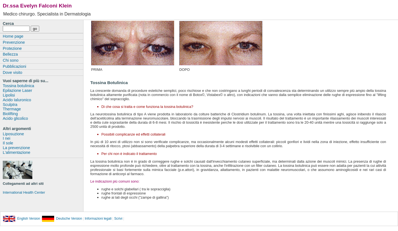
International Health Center (24, 192)
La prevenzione (16, 148)
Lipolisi (9, 95)
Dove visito (12, 72)
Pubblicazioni (14, 66)
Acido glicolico (15, 118)
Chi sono (11, 60)
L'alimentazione (16, 152)
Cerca (8, 23)
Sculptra (10, 104)
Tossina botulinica (18, 86)
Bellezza (10, 54)
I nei (6, 138)
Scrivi (118, 218)
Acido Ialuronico (17, 100)
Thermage (12, 109)
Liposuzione (13, 134)
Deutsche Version (62, 218)
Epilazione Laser (17, 90)
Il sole (8, 143)
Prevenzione (14, 42)
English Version (21, 218)
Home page (13, 36)
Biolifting (10, 113)
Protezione (12, 48)
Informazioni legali (97, 218)
